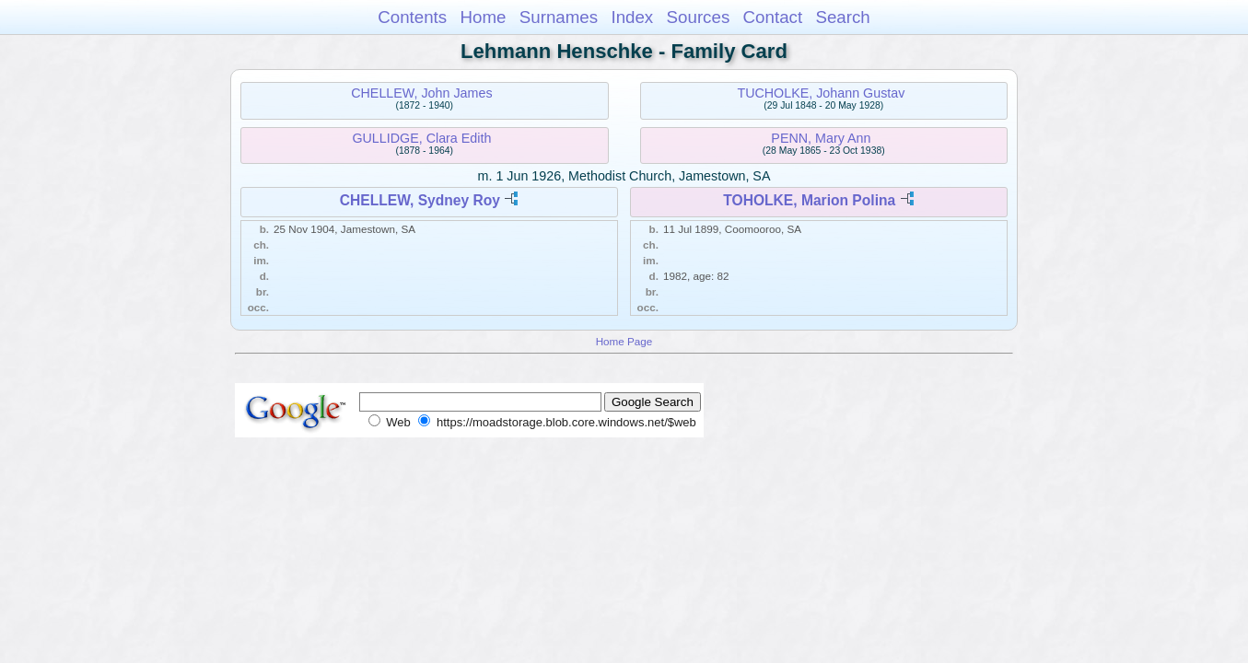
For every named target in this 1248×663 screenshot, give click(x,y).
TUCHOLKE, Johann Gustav (820, 93)
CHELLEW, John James (421, 93)
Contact (773, 17)
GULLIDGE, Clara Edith (421, 138)
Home (483, 17)
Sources (698, 17)
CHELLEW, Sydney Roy (420, 200)
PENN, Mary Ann (820, 138)
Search (842, 17)
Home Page (624, 341)
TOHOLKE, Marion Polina (809, 200)
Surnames (558, 17)
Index (632, 17)
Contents (412, 17)
